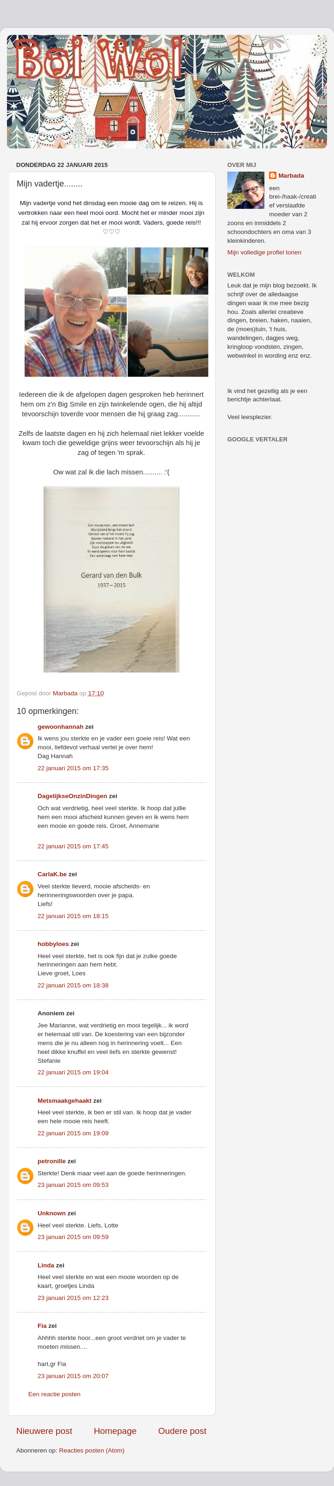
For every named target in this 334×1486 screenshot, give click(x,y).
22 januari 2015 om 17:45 (73, 846)
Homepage (115, 1431)
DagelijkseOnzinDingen (72, 796)
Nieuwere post (44, 1431)
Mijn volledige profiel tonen (264, 252)
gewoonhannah (61, 726)
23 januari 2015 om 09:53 (73, 1184)
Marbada (291, 175)
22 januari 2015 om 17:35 (73, 768)
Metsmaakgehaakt (64, 1100)
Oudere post (182, 1431)
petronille (52, 1161)
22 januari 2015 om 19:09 (73, 1133)
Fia (42, 1325)
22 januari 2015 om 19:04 (73, 1072)
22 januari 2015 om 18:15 (73, 916)
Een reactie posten (54, 1394)
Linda (46, 1265)
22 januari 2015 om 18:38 (73, 985)
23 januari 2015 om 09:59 (73, 1236)
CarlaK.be (52, 874)
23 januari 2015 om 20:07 (73, 1376)
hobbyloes (53, 943)
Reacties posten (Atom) (91, 1450)
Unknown (52, 1213)
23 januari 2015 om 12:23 (73, 1297)
